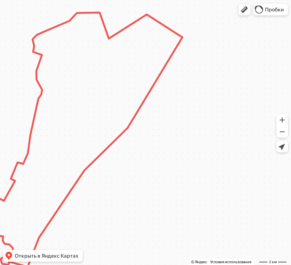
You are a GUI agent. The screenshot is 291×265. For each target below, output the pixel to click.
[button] (244, 9)
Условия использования (230, 262)
